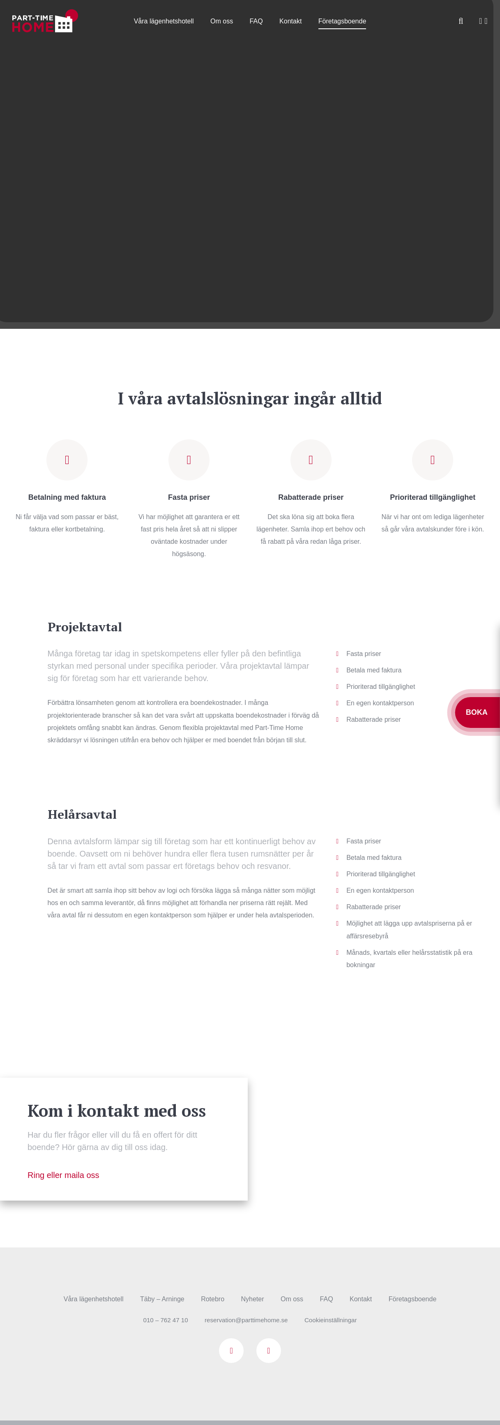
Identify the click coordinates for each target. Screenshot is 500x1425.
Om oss (221, 21)
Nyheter (252, 1299)
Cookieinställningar (334, 1320)
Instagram (268, 1351)
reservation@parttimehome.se (246, 1320)
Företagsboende (342, 21)
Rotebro (212, 1299)
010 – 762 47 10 (161, 1320)
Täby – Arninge (162, 1299)
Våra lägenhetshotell (164, 21)
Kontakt (290, 21)
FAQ (256, 21)
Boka (477, 712)
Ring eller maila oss (63, 1175)
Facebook (231, 1351)
